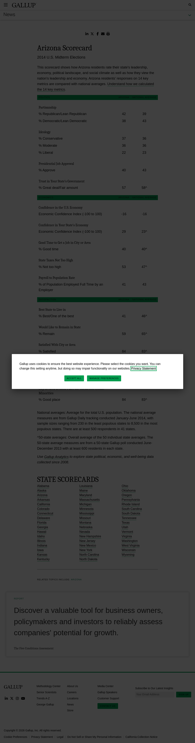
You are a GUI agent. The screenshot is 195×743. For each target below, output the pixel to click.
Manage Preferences (104, 378)
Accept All (74, 378)
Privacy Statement (143, 368)
